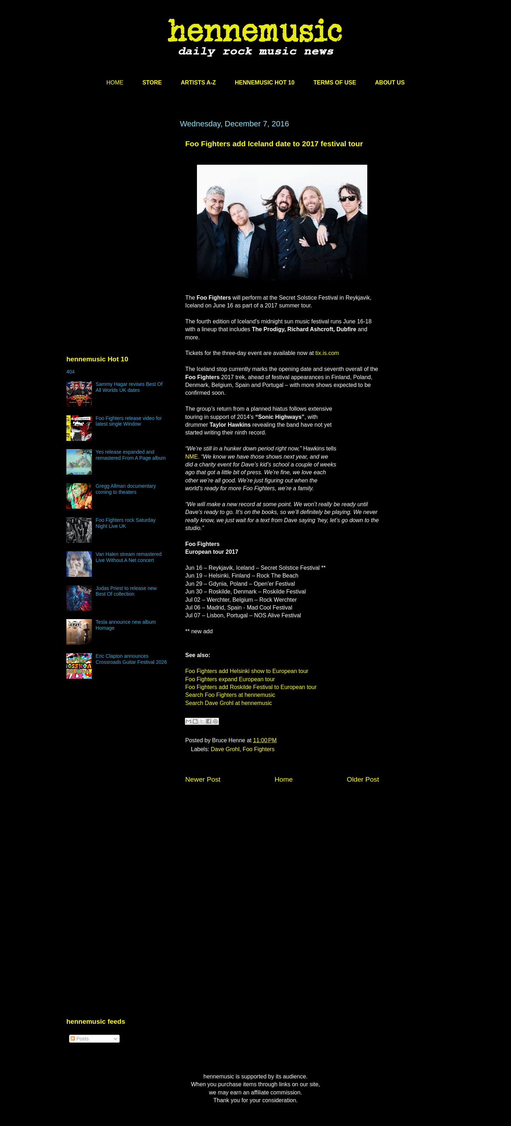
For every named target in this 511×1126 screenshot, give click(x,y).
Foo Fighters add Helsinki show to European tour (246, 671)
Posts (80, 1039)
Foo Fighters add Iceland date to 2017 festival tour (274, 144)
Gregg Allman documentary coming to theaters (126, 489)
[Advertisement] (119, 187)
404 (70, 372)
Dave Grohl (225, 749)
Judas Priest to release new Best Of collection (126, 591)
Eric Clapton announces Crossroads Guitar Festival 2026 (131, 659)
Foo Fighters (259, 749)
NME (191, 457)
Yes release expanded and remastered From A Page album (131, 455)
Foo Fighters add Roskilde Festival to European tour (251, 687)
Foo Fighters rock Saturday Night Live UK (126, 523)
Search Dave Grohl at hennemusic (228, 703)
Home (284, 779)
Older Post (363, 779)
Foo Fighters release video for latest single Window (129, 421)
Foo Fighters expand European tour (230, 679)
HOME (114, 83)
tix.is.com (327, 353)
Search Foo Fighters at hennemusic (230, 695)
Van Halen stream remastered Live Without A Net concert (129, 557)
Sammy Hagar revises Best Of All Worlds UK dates (129, 387)
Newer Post (202, 779)
